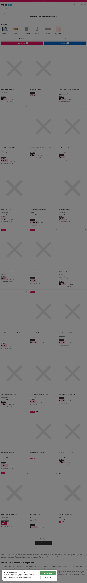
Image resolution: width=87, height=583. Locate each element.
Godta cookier (48, 573)
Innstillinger (48, 577)
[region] (29, 575)
